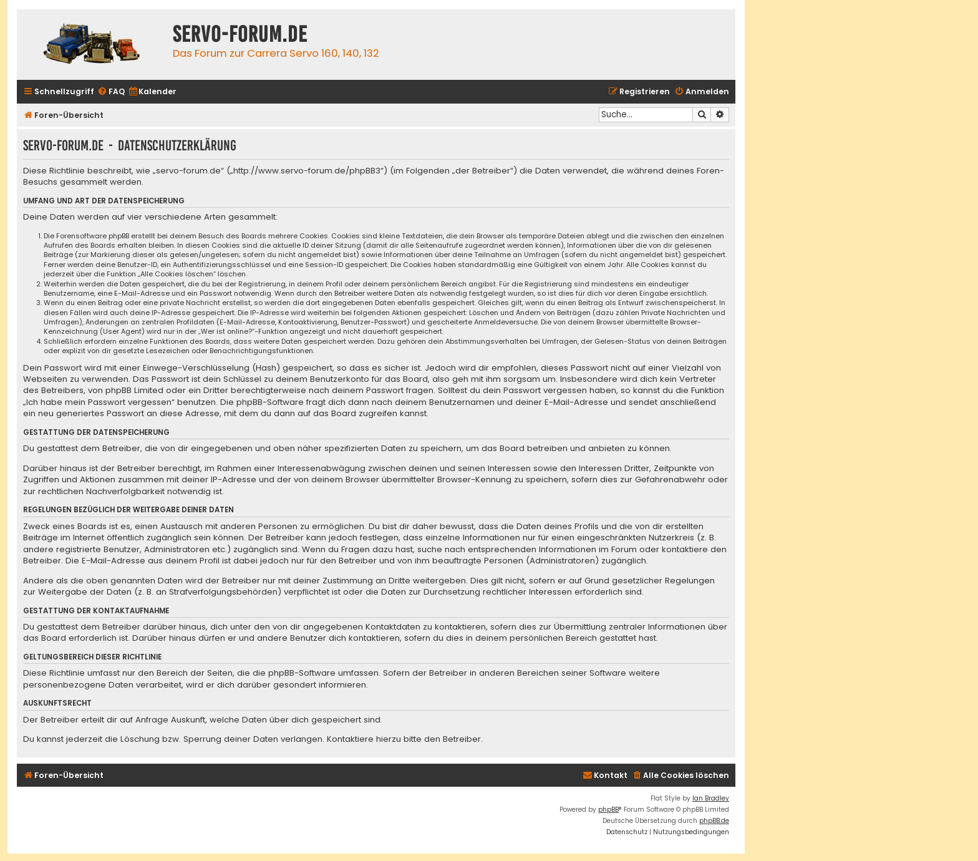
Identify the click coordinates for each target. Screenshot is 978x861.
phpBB (608, 809)
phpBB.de (714, 820)
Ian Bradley (710, 798)
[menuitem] (111, 92)
